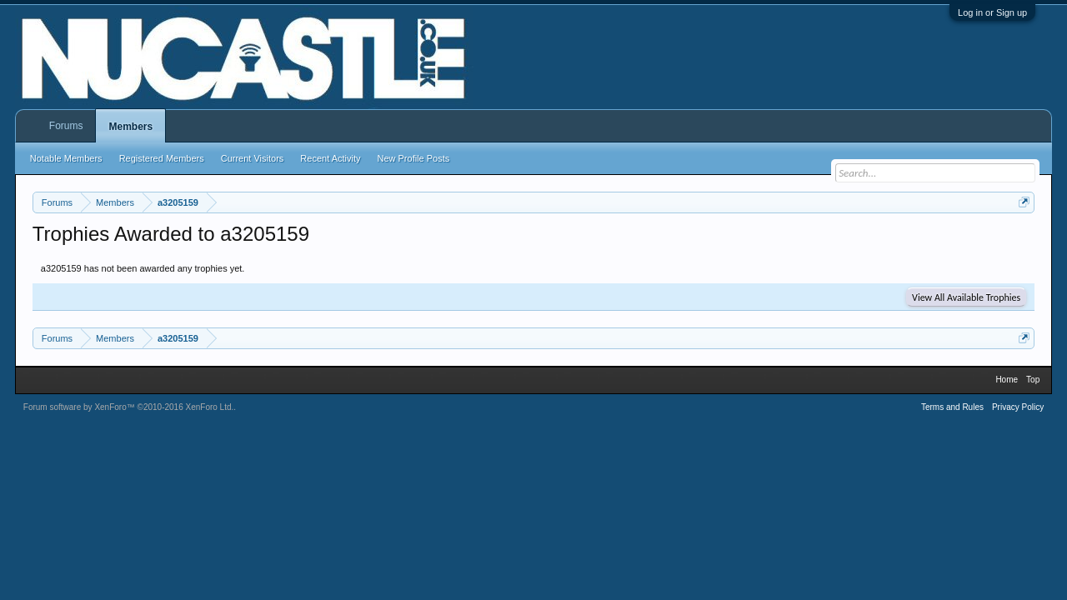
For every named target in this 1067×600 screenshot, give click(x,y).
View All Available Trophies (966, 297)
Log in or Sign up (992, 13)
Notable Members (66, 158)
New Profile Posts (413, 158)
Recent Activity (330, 158)
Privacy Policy (1018, 407)
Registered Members (161, 158)
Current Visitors (252, 158)
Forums (66, 126)
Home (1006, 379)
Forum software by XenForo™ (128, 407)
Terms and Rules (952, 407)
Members (130, 126)
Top (1032, 379)
